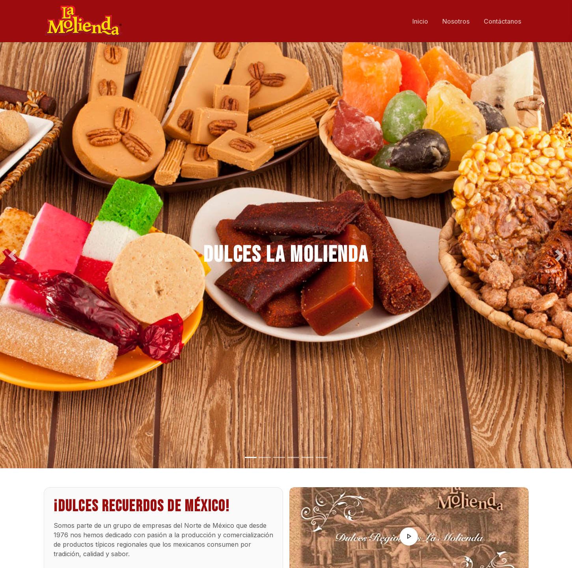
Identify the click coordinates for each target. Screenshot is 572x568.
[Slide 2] (265, 457)
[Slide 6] (322, 457)
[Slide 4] (293, 457)
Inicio (420, 21)
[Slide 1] (251, 457)
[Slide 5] (307, 457)
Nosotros (456, 21)
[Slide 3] (279, 457)
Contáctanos (502, 21)
